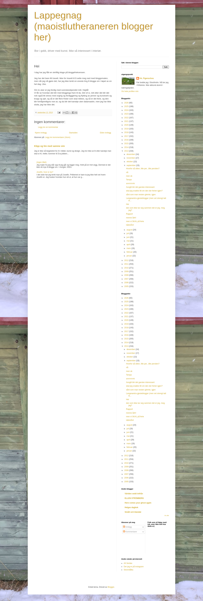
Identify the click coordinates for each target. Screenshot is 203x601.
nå (127, 172)
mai (128, 241)
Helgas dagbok (131, 507)
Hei (127, 204)
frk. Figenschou (147, 78)
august (130, 230)
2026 (126, 103)
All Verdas (128, 563)
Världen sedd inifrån (134, 494)
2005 (126, 286)
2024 (126, 110)
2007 (126, 279)
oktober (130, 161)
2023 (126, 114)
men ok (129, 176)
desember (131, 154)
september (131, 165)
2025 (126, 106)
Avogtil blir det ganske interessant (140, 187)
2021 (126, 121)
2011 (126, 264)
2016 (126, 140)
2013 (126, 151)
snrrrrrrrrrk (130, 183)
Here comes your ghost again (138, 503)
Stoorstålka (128, 570)
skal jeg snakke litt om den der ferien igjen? (144, 191)
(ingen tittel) (41, 162)
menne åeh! (131, 218)
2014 (126, 147)
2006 (126, 282)
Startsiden (73, 133)
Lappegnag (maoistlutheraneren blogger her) (93, 26)
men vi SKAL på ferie (135, 221)
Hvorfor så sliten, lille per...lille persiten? (143, 168)
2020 (126, 125)
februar (130, 252)
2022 (126, 118)
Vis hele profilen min (129, 91)
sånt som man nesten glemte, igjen (141, 194)
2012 (126, 260)
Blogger (111, 587)
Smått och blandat (133, 512)
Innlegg (127, 527)
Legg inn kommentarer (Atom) (57, 137)
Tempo (129, 180)
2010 (126, 268)
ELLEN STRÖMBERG (134, 498)
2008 (126, 275)
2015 (126, 143)
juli (128, 233)
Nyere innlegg (41, 133)
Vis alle (166, 515)
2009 (126, 271)
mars (129, 248)
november (131, 158)
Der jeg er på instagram (134, 566)
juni (128, 237)
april (129, 244)
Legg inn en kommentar (48, 127)
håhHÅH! (130, 225)
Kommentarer (130, 532)
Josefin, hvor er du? (44, 172)
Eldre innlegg (105, 133)
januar (129, 256)
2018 (126, 132)
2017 (126, 136)
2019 (126, 129)
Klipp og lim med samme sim (49, 146)
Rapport (129, 214)
